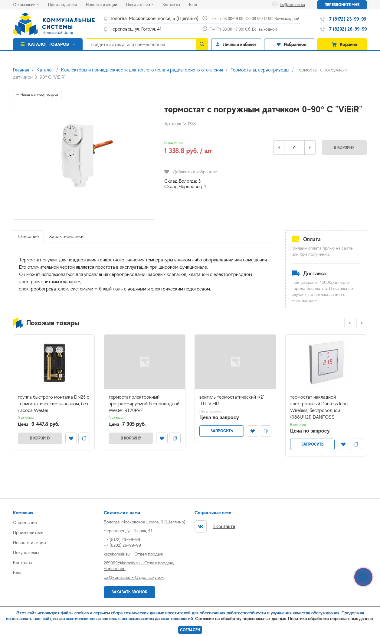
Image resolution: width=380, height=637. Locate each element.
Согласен (190, 630)
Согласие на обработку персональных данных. (241, 618)
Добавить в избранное (190, 171)
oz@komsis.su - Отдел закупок (134, 577)
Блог (198, 4)
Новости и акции (106, 4)
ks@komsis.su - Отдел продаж (133, 553)
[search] (202, 44)
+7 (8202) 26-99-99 (122, 545)
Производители (67, 4)
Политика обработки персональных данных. (331, 618)
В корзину (344, 147)
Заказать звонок (129, 592)
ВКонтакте (215, 526)
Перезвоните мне (342, 4)
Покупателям (138, 4)
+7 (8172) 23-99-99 (122, 539)
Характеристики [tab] (66, 236)
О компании (24, 4)
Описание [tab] (28, 236)
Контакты (175, 4)
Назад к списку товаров (37, 94)
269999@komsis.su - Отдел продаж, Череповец (139, 565)
